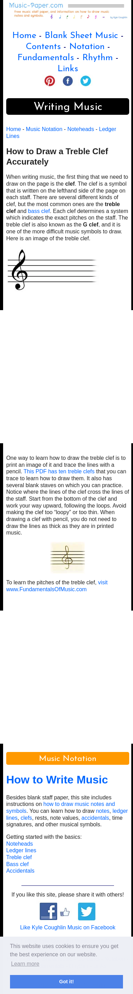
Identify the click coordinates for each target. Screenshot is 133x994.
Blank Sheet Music (81, 35)
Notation (87, 47)
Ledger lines (21, 850)
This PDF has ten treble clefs (58, 471)
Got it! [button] (66, 981)
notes (103, 811)
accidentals (95, 818)
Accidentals (20, 871)
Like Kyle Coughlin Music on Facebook (67, 927)
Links (67, 69)
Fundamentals (45, 58)
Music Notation (44, 129)
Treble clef (19, 857)
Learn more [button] (25, 964)
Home (24, 35)
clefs (26, 818)
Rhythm (97, 58)
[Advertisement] (66, 376)
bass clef (39, 211)
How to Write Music (57, 779)
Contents (43, 47)
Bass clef (17, 864)
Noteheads (80, 129)
